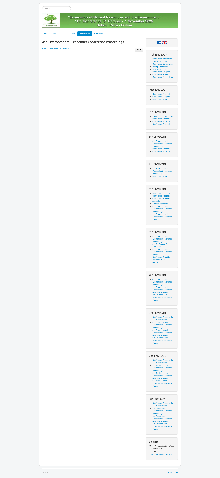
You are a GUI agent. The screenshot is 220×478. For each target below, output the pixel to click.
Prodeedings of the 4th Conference (56, 49)
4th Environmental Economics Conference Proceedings (162, 282)
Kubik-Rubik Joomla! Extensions (161, 455)
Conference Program (161, 72)
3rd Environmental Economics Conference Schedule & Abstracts (162, 332)
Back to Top (173, 472)
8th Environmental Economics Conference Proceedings (162, 143)
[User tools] (139, 50)
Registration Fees (159, 69)
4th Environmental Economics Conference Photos (162, 297)
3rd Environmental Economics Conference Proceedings (162, 325)
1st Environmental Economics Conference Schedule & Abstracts (162, 418)
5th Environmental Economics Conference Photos (162, 252)
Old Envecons (85, 33)
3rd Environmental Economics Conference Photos (162, 340)
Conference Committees (162, 64)
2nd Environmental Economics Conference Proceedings (162, 368)
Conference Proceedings (162, 77)
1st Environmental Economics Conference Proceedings (162, 411)
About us (71, 33)
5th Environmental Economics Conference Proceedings (162, 239)
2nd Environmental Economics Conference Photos (162, 383)
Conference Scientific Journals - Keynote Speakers (161, 259)
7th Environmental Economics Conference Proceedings (162, 171)
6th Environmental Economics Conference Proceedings (162, 209)
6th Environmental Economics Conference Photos (162, 216)
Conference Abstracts (161, 74)
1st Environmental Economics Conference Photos (162, 426)
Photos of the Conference (163, 116)
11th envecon (58, 33)
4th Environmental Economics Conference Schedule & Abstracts (162, 289)
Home (46, 33)
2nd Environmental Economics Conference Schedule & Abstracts (162, 375)
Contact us (98, 33)
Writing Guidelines (160, 67)
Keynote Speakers (160, 204)
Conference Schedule (161, 121)
